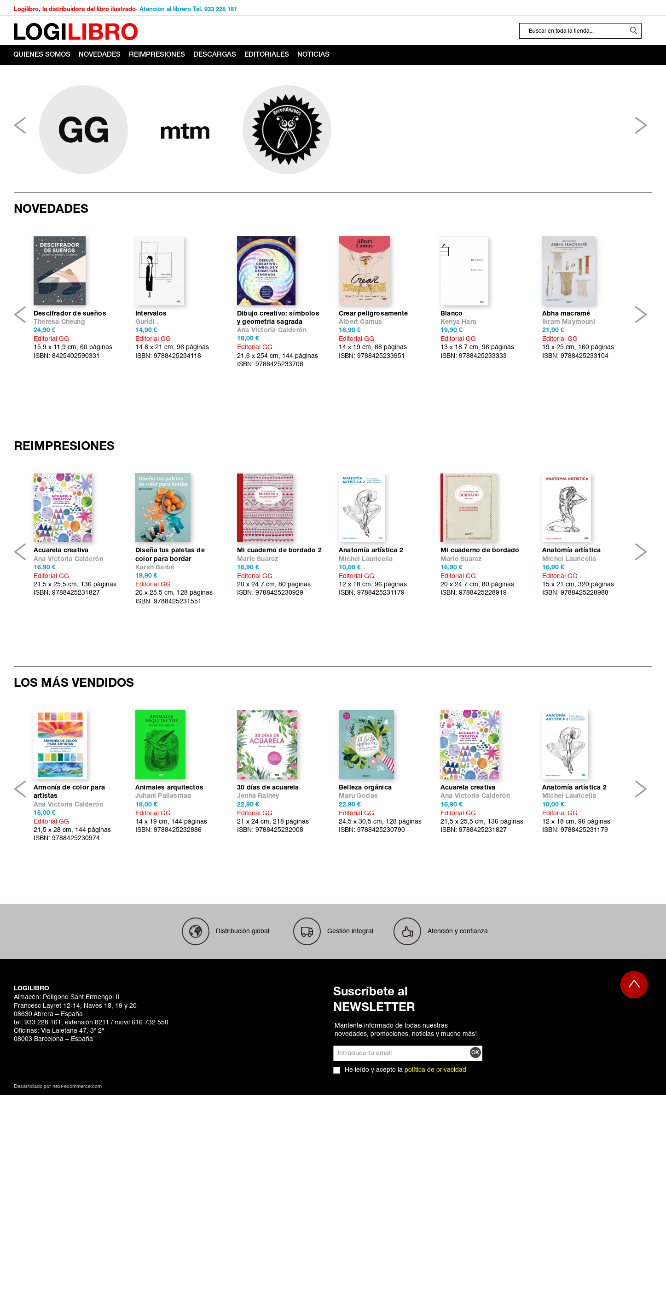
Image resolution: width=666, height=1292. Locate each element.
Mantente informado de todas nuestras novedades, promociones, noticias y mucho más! (406, 1252)
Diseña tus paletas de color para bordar (170, 703)
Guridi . (147, 396)
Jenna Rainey (258, 1019)
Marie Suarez (257, 708)
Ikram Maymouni (568, 396)
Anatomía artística (571, 699)
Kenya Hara (458, 396)
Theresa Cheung (59, 396)
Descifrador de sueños (70, 388)
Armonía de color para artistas (69, 1014)
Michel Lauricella (366, 708)
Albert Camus (360, 396)
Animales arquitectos (169, 1010)
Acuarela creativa (61, 699)
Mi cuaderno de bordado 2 (279, 699)
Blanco (451, 388)
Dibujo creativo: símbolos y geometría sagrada (278, 392)
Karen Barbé (154, 716)
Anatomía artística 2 (371, 699)
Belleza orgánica (365, 1010)
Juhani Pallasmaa (163, 1019)
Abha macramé (566, 388)
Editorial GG (51, 413)
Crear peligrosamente (373, 388)
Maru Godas (358, 1019)
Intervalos (151, 388)
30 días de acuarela (268, 1010)
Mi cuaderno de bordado (479, 699)
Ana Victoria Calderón (272, 405)
